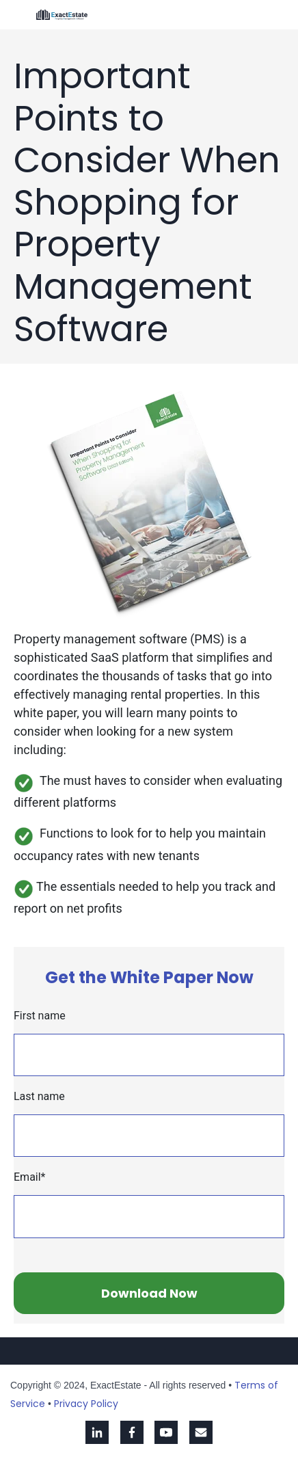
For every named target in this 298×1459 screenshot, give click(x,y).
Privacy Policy (86, 1403)
